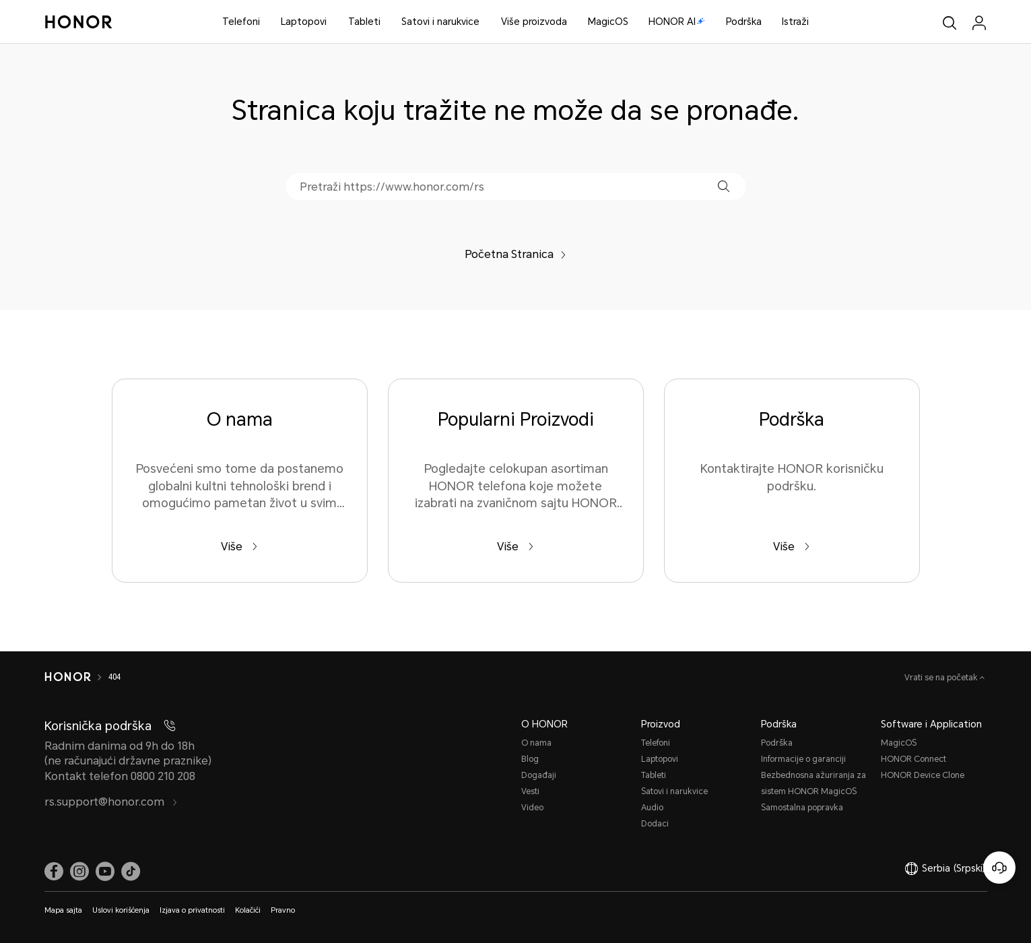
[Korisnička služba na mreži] (999, 867)
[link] (53, 871)
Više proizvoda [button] (534, 21)
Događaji (538, 775)
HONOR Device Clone (922, 775)
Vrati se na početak (942, 677)
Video (532, 807)
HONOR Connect (913, 759)
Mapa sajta (63, 910)
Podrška (744, 21)
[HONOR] (67, 677)
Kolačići (248, 910)
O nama (536, 743)
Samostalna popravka (802, 807)
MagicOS (608, 21)
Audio (652, 807)
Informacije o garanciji (803, 759)
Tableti (364, 21)
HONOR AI (676, 21)
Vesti (530, 791)
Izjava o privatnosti (192, 910)
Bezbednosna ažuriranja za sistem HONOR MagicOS (813, 783)
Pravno (283, 910)
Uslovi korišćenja (120, 910)
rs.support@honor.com (111, 801)
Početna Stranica (515, 254)
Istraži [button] (795, 21)
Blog (530, 759)
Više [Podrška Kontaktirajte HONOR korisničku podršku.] (791, 546)
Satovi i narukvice (440, 21)
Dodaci (655, 823)
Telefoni (241, 21)
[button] (723, 186)
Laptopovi (304, 21)
